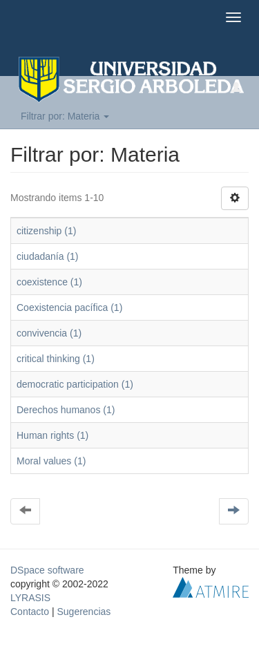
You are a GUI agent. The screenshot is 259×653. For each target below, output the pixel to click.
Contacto (29, 611)
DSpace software (47, 570)
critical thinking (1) (56, 358)
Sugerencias (84, 611)
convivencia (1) (49, 333)
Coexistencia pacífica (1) (69, 307)
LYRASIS (30, 597)
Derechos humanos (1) (66, 409)
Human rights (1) (52, 435)
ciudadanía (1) (48, 256)
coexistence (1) (49, 281)
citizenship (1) (46, 230)
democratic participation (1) (75, 384)
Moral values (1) (51, 460)
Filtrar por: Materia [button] (65, 116)
